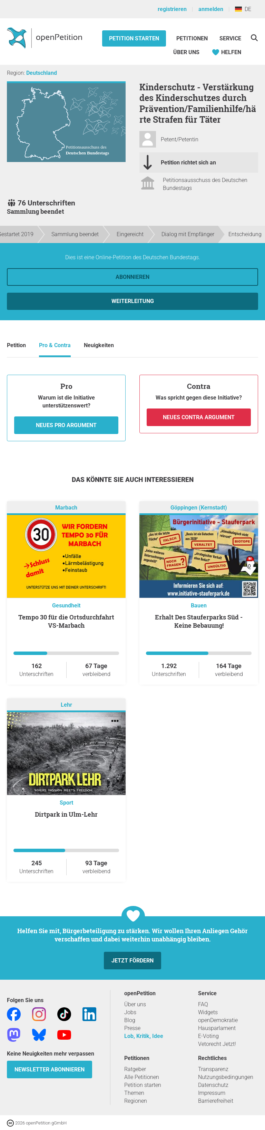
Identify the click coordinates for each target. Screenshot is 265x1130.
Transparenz (213, 1069)
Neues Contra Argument (199, 417)
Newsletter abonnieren (49, 1069)
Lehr (66, 705)
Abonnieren (132, 277)
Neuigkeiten (99, 345)
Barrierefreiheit (215, 1101)
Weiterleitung (132, 301)
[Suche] (254, 38)
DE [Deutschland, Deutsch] (243, 9)
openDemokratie (218, 1020)
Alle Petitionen (141, 1077)
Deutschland (41, 73)
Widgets (208, 1012)
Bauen (199, 605)
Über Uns (186, 52)
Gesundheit (66, 605)
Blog (129, 1020)
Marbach (66, 507)
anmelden (210, 9)
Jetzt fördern (132, 960)
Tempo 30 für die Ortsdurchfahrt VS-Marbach (66, 621)
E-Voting (208, 1036)
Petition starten (134, 38)
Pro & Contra (55, 345)
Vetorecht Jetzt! (217, 1044)
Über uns (135, 1004)
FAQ (203, 1004)
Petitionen (192, 38)
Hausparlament (217, 1028)
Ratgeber (135, 1069)
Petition (16, 345)
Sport (66, 802)
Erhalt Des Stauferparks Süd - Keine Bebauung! (199, 621)
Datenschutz (213, 1085)
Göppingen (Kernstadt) (198, 507)
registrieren (172, 9)
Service (230, 38)
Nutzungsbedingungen (225, 1077)
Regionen (135, 1101)
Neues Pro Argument (66, 425)
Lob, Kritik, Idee (143, 1036)
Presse (132, 1028)
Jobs (130, 1012)
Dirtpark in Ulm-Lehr (66, 814)
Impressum (211, 1093)
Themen (134, 1093)
